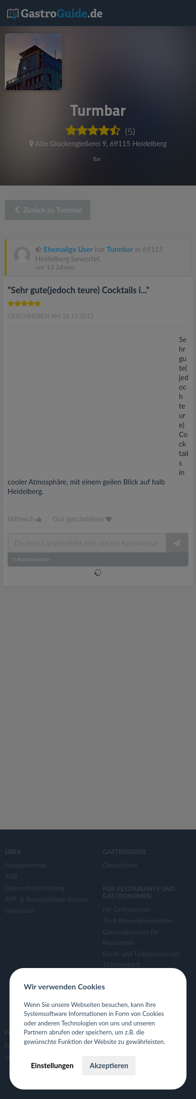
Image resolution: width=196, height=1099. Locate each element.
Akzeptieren (108, 1065)
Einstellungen (52, 1065)
